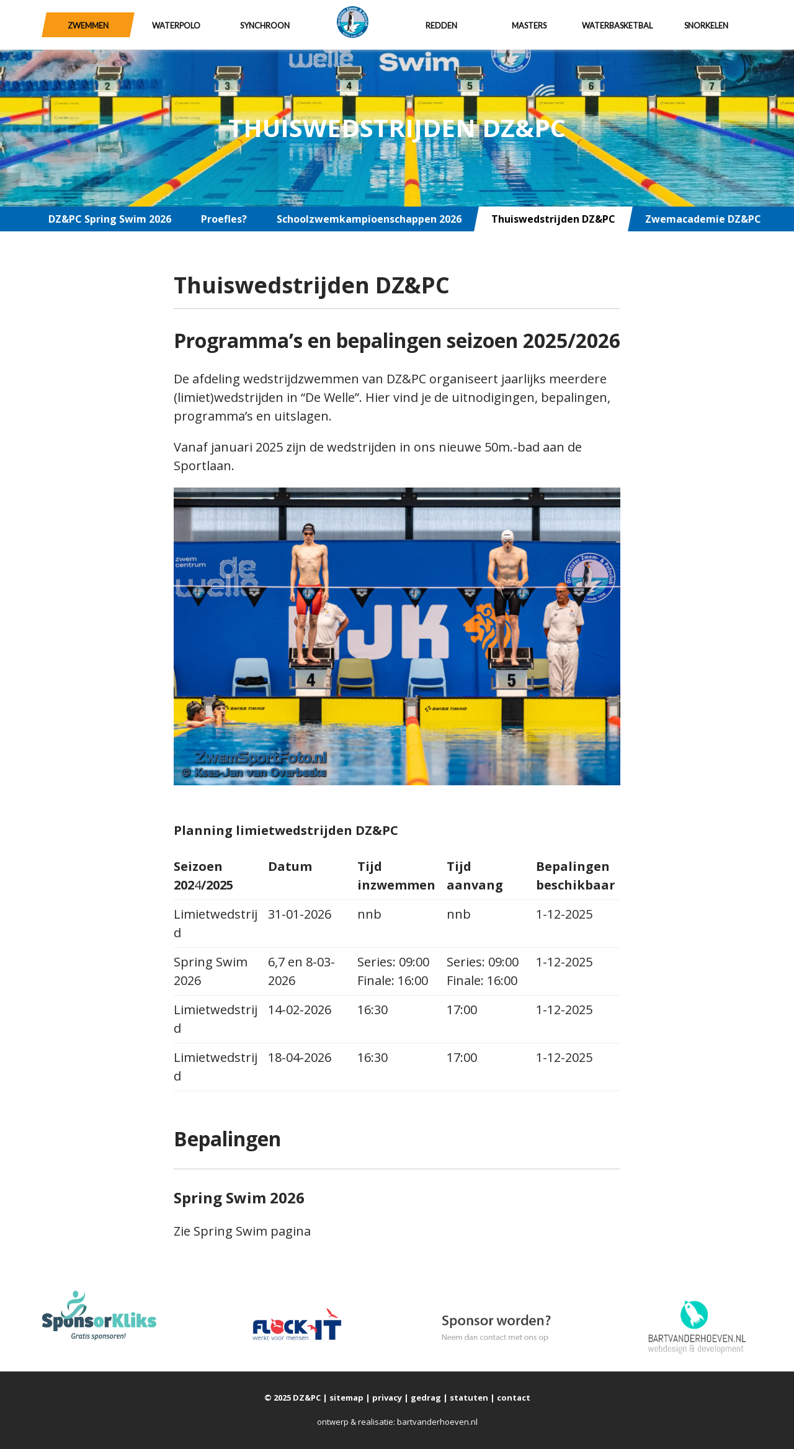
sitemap (346, 1397)
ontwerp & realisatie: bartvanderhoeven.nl (397, 1421)
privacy (387, 1397)
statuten (469, 1397)
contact (513, 1397)
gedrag (426, 1397)
